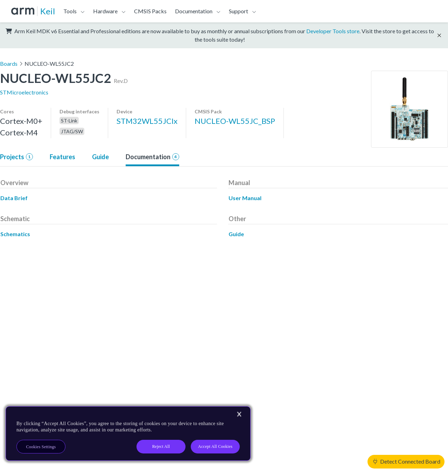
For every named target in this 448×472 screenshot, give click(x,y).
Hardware (105, 11)
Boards (9, 63)
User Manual (245, 198)
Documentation (193, 11)
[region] (128, 433)
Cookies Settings (41, 446)
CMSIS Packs (150, 11)
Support (238, 11)
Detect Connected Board (406, 461)
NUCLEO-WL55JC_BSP (235, 121)
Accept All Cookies (215, 446)
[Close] (239, 414)
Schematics (15, 234)
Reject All (161, 446)
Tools (70, 11)
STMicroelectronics (24, 92)
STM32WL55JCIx (147, 121)
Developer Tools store (332, 31)
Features (62, 157)
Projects (16, 157)
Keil (47, 11)
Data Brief (14, 198)
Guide (100, 157)
